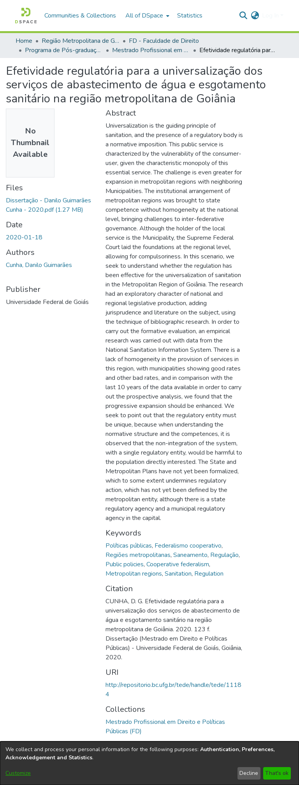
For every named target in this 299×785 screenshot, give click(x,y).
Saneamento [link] (190, 555)
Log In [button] (271, 15)
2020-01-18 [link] (24, 237)
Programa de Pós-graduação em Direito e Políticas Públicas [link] (64, 50)
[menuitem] (146, 15)
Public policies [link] (125, 564)
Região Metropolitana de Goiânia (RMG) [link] (81, 41)
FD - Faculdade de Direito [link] (164, 41)
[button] (26, 15)
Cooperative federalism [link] (177, 564)
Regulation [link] (208, 573)
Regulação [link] (224, 555)
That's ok (276, 773)
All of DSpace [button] (144, 15)
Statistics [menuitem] (189, 15)
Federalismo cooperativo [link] (188, 545)
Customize (18, 773)
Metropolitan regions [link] (134, 573)
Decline (248, 773)
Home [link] (24, 41)
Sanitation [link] (178, 573)
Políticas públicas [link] (129, 545)
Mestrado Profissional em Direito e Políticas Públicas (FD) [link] (151, 50)
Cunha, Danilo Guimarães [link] (39, 265)
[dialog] (149, 763)
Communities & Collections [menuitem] (80, 15)
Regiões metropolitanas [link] (138, 555)
